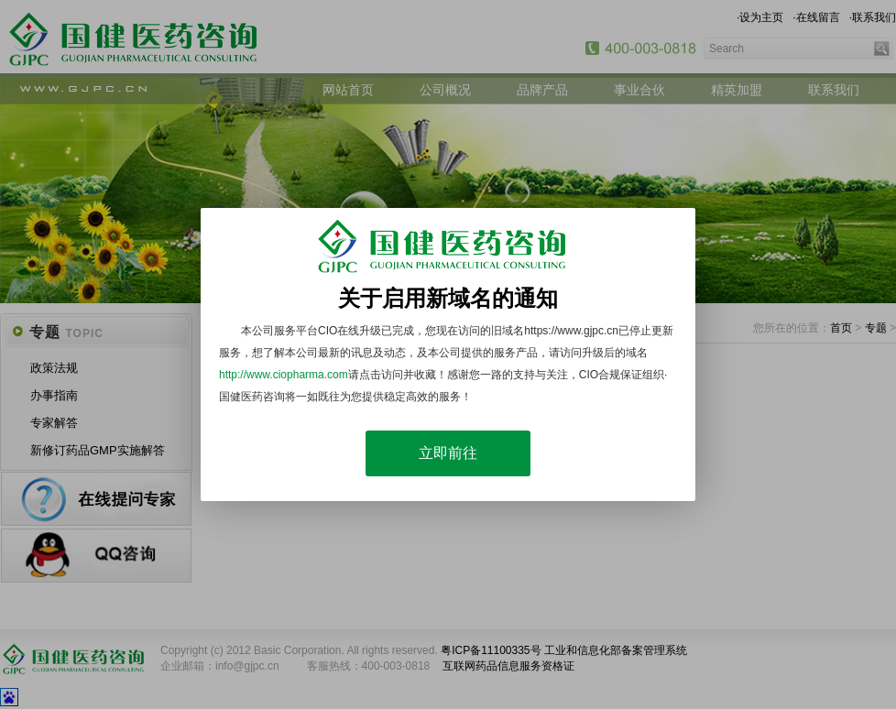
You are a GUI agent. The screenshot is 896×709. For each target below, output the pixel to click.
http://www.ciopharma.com (283, 374)
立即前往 (448, 453)
